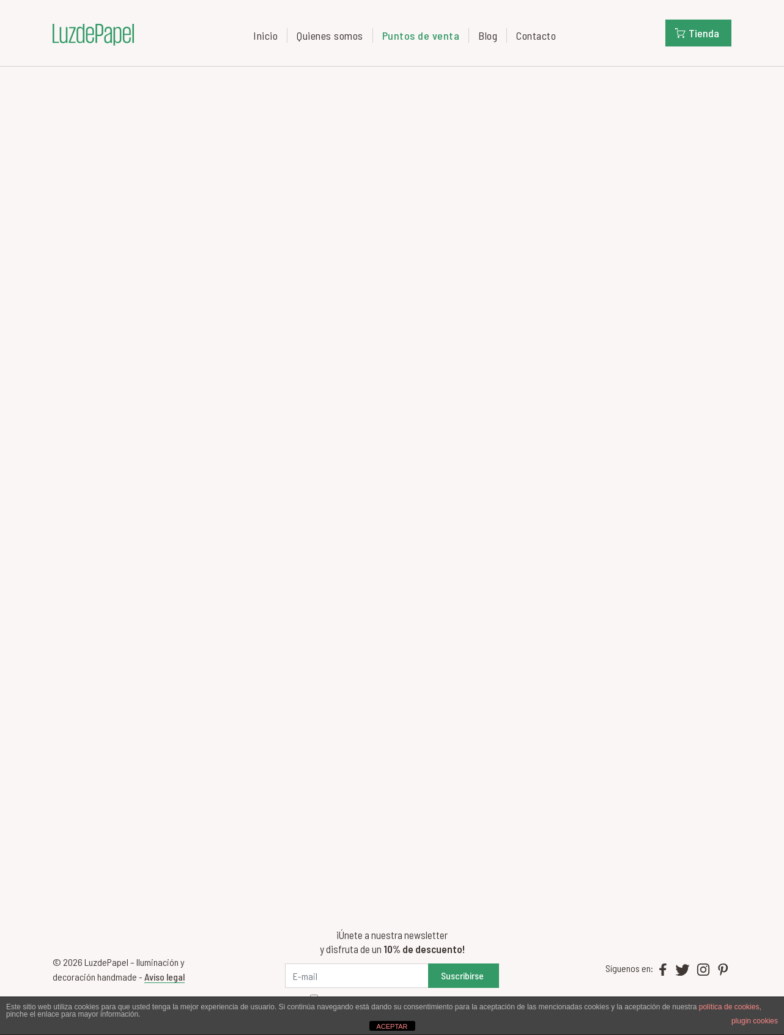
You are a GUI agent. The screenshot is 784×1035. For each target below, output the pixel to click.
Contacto (536, 35)
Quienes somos (330, 35)
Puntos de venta (421, 35)
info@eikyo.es (87, 456)
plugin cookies (754, 1021)
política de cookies (729, 1007)
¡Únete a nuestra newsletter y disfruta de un (392, 942)
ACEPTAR (391, 1026)
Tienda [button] (697, 33)
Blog (487, 35)
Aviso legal (164, 976)
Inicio (265, 35)
